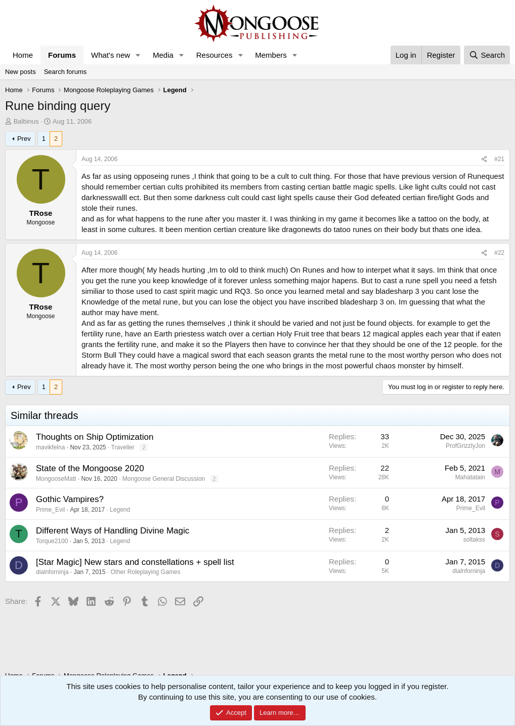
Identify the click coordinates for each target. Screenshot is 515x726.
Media (163, 55)
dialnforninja (52, 572)
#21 (499, 159)
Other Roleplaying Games (145, 572)
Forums (62, 55)
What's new (110, 55)
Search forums (65, 71)
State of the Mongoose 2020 (90, 468)
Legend (120, 509)
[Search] (487, 55)
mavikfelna (50, 447)
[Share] (484, 159)
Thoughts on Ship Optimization (94, 437)
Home (23, 55)
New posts (20, 71)
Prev (24, 138)
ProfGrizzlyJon (465, 445)
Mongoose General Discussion (163, 478)
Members (271, 55)
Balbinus (26, 121)
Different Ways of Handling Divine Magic (112, 531)
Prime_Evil (50, 509)
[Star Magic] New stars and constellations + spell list (135, 562)
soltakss (474, 539)
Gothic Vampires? (70, 499)
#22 (499, 252)
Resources (214, 55)
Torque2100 (52, 541)
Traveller (123, 447)
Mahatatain (470, 477)
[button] (138, 55)
